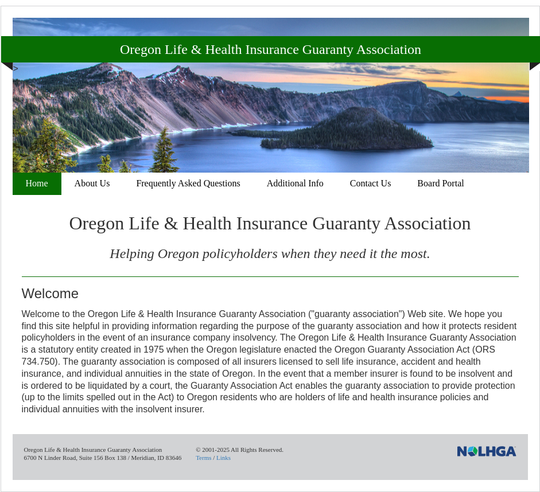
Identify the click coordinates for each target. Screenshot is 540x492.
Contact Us (370, 183)
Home (37, 183)
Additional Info (295, 183)
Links (223, 457)
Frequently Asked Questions (188, 183)
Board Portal (440, 183)
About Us (92, 183)
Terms (203, 457)
